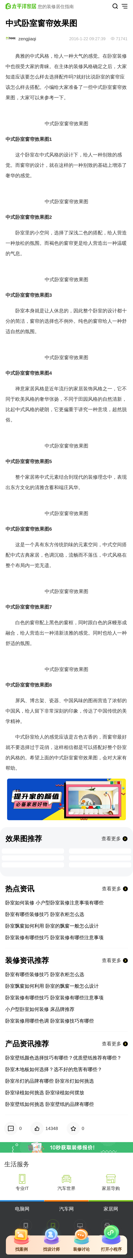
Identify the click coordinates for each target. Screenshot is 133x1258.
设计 (68, 154)
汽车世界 (66, 1188)
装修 (78, 66)
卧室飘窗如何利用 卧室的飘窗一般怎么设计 (52, 926)
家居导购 (111, 1188)
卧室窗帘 (64, 123)
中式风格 (39, 56)
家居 (30, 388)
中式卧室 (102, 87)
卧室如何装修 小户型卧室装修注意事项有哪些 (54, 902)
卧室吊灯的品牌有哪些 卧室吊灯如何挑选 (49, 1081)
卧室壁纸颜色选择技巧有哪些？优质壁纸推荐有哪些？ (63, 1057)
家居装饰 (83, 388)
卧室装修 (117, 56)
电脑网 (22, 1209)
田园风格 (88, 399)
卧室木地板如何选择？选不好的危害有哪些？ (53, 1069)
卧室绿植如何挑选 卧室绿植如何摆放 (44, 1092)
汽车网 (66, 1209)
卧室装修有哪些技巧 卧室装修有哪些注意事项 (54, 937)
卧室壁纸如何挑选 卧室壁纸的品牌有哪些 (49, 1104)
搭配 (34, 87)
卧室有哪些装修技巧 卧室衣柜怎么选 (44, 914)
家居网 (111, 1209)
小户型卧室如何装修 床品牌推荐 (39, 1009)
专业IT (22, 1188)
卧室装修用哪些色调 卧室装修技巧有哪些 (49, 1021)
